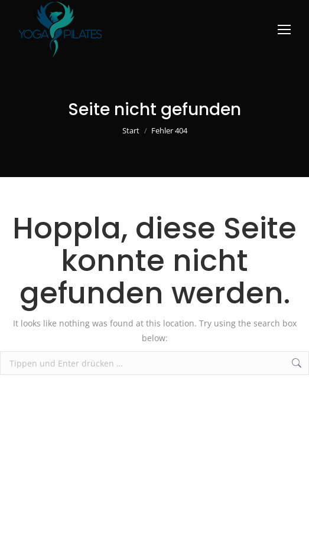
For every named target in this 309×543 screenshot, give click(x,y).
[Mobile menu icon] (284, 29)
